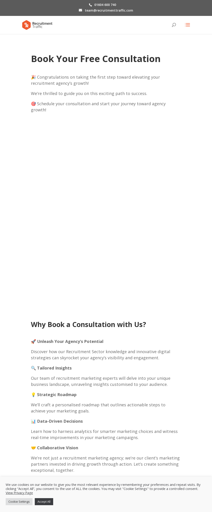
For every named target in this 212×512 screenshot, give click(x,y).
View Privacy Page (19, 493)
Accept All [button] (43, 502)
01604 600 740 (105, 4)
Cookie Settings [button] (19, 502)
